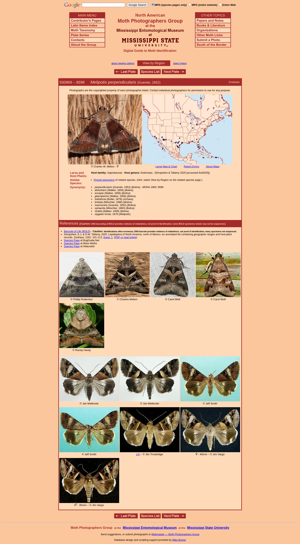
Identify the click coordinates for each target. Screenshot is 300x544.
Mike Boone (179, 539)
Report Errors (191, 166)
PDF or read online (125, 237)
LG (138, 454)
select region (180, 63)
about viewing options (122, 63)
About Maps (212, 166)
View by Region (154, 63)
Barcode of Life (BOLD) (77, 231)
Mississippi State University (208, 527)
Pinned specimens (104, 179)
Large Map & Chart (166, 166)
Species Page (72, 240)
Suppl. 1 (108, 237)
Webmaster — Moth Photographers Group (175, 534)
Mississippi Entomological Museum (150, 527)
